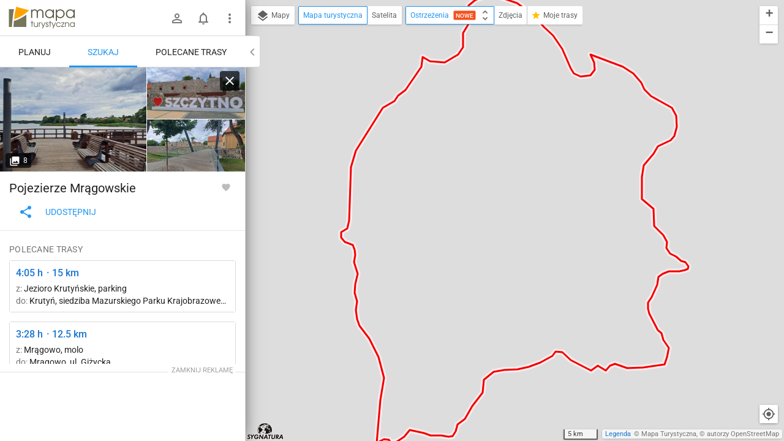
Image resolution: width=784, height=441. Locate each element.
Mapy (273, 16)
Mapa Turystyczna (668, 434)
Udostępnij (57, 212)
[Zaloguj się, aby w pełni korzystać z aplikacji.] (226, 187)
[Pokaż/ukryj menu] (229, 18)
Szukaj (103, 52)
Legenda (618, 434)
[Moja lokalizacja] (769, 414)
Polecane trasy (191, 52)
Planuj (34, 52)
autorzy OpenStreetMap (743, 434)
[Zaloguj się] (177, 18)
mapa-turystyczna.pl (41, 18)
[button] (769, 15)
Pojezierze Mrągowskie (72, 188)
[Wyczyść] (229, 81)
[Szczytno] (73, 119)
